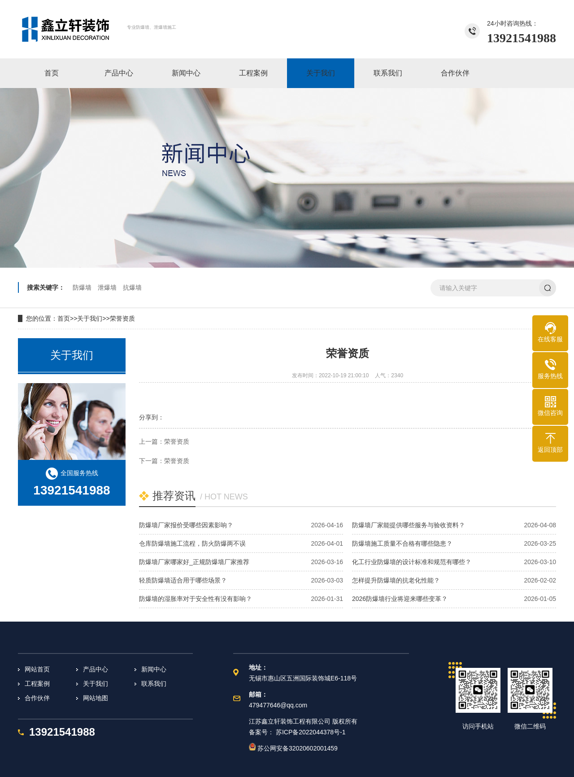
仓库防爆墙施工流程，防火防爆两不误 (192, 543)
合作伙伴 (37, 698)
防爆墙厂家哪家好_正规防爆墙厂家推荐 (194, 561)
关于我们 (89, 318)
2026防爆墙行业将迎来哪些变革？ (400, 598)
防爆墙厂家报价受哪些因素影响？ (186, 525)
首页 (63, 318)
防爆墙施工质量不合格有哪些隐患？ (402, 543)
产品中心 (95, 669)
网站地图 (95, 698)
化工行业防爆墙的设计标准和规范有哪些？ (411, 561)
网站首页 (37, 669)
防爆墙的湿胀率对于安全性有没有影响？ (195, 598)
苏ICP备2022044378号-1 (311, 732)
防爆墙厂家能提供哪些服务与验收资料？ (408, 525)
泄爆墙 (107, 287)
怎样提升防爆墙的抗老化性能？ (396, 580)
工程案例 (37, 683)
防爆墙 (82, 287)
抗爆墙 (132, 287)
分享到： (151, 417)
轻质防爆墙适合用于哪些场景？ (183, 580)
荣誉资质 (122, 318)
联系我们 (153, 683)
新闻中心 (153, 669)
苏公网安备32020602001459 (293, 748)
